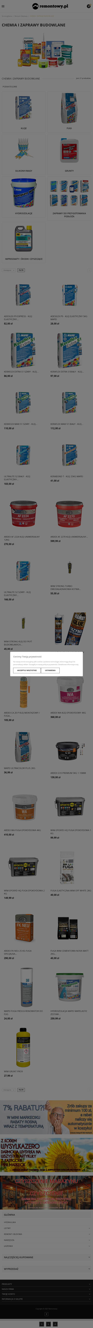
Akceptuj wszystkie (27, 670)
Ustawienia (50, 670)
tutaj (76, 664)
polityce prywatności (50, 664)
